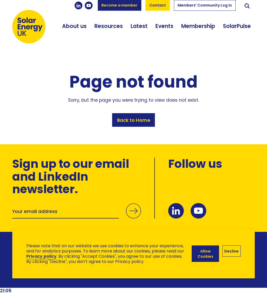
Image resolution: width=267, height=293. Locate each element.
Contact (157, 5)
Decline (231, 251)
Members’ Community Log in (205, 5)
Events (164, 26)
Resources (108, 26)
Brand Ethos (51, 280)
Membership (198, 26)
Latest (139, 26)
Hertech (105, 280)
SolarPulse (237, 26)
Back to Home (133, 120)
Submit (133, 216)
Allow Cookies (205, 254)
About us (74, 26)
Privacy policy (41, 256)
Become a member (119, 5)
